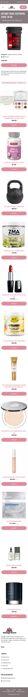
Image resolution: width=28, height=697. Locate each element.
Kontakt (14, 690)
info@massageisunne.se (21, 2)
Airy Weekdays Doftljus (14, 609)
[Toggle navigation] (3, 7)
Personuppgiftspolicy (8, 691)
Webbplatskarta (20, 691)
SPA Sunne (5, 665)
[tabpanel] (14, 37)
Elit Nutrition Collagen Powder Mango (14, 341)
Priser (23, 7)
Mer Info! (14, 65)
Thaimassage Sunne (7, 668)
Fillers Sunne (5, 660)
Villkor (20, 690)
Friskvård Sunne (6, 663)
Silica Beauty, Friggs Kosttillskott (14, 162)
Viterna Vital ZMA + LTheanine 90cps (14, 251)
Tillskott (20, 54)
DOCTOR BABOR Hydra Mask (14, 521)
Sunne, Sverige (5, 2)
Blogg (8, 690)
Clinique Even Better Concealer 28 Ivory (14, 477)
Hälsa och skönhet (12, 54)
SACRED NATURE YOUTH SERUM (14, 565)
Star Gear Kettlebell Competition (14, 206)
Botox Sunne (5, 657)
